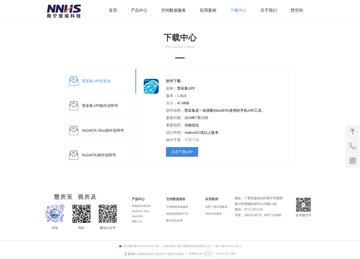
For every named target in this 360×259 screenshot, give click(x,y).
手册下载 (191, 140)
